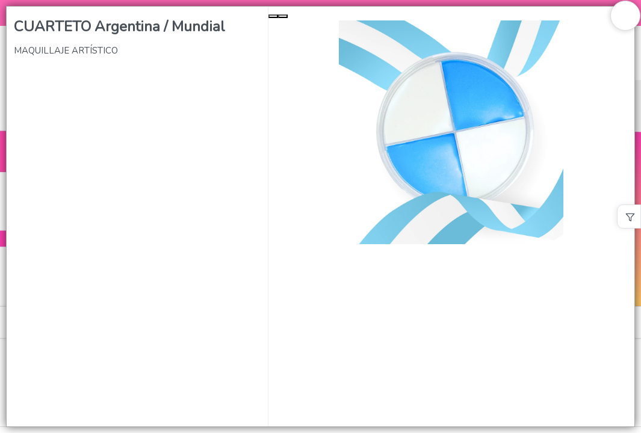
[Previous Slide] (273, 16)
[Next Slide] (283, 16)
